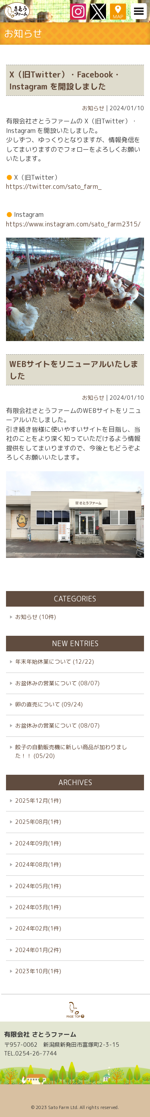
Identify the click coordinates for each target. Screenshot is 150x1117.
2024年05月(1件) (38, 886)
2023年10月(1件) (38, 971)
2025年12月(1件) (38, 800)
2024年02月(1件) (38, 928)
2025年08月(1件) (38, 821)
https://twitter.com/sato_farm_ (54, 186)
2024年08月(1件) (38, 864)
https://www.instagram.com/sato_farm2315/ (73, 224)
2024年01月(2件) (38, 950)
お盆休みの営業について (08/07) (57, 683)
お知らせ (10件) (35, 617)
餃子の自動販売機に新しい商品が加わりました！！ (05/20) (71, 751)
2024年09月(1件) (38, 843)
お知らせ (93, 108)
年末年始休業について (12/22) (54, 661)
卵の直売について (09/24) (49, 704)
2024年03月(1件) (38, 907)
